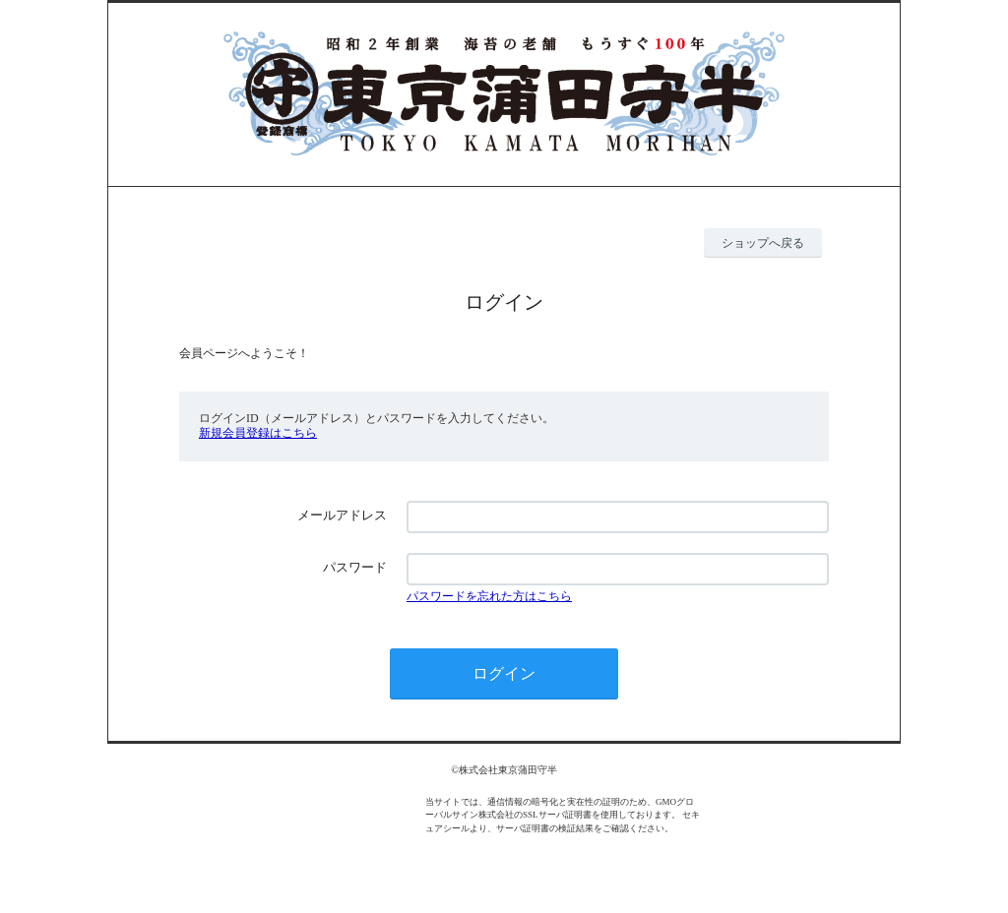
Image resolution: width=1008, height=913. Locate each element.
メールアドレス (342, 515)
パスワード (355, 567)
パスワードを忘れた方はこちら (489, 596)
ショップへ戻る (763, 243)
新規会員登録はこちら (258, 433)
